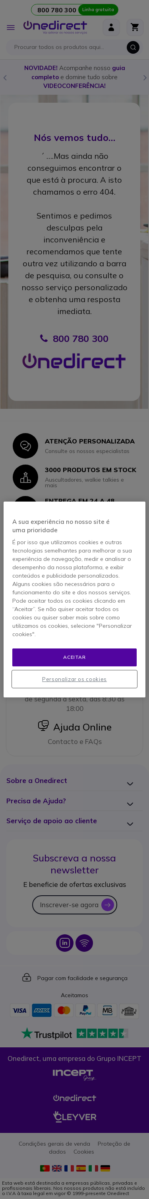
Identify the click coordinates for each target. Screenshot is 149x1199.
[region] (74, 599)
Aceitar (74, 657)
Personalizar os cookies (74, 679)
